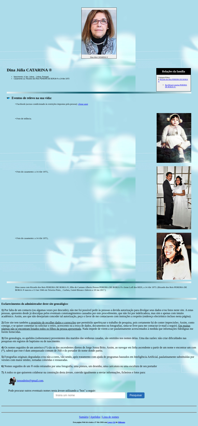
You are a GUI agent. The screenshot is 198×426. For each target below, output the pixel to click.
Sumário (83, 416)
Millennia (121, 422)
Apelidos (95, 416)
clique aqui (83, 104)
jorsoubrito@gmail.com (25, 380)
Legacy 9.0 (111, 422)
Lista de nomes (110, 416)
